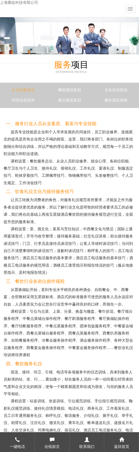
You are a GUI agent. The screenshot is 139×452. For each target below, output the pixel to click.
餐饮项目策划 (69, 90)
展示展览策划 (69, 100)
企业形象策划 (23, 90)
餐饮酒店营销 (115, 100)
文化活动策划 (115, 90)
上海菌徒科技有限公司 (19, 2)
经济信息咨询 (23, 100)
